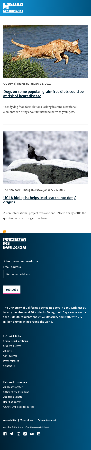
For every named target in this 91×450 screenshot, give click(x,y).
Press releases (11, 360)
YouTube (32, 434)
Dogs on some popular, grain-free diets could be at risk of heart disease (43, 93)
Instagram (18, 434)
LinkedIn (38, 434)
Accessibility (9, 420)
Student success (12, 345)
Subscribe (12, 289)
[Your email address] (45, 274)
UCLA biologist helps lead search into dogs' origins (39, 199)
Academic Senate (12, 396)
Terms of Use (26, 420)
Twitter (12, 434)
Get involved (10, 355)
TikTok (25, 434)
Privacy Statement (47, 420)
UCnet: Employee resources (18, 406)
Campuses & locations (15, 341)
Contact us (9, 365)
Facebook (5, 434)
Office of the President (16, 391)
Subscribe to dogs (4, 231)
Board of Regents (13, 401)
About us (8, 350)
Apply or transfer (13, 386)
